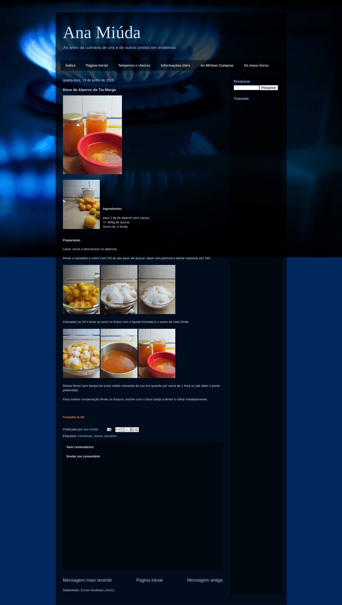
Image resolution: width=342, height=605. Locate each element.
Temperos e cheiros (134, 65)
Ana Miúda (102, 32)
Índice (70, 65)
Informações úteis (175, 65)
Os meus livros (256, 65)
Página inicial (97, 65)
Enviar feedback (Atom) (97, 590)
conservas (85, 436)
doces (98, 436)
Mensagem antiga (205, 580)
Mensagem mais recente (87, 580)
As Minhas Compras (217, 65)
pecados (110, 436)
